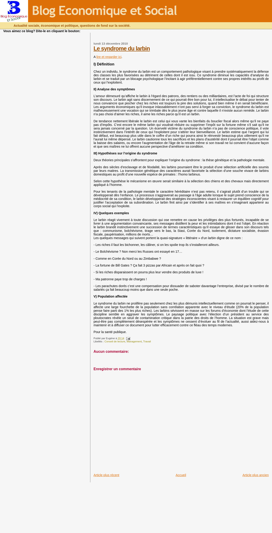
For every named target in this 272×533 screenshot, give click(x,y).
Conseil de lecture (114, 341)
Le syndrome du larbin (122, 48)
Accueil (181, 475)
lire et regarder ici (108, 57)
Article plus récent (106, 475)
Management (134, 341)
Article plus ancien (256, 475)
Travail (147, 341)
